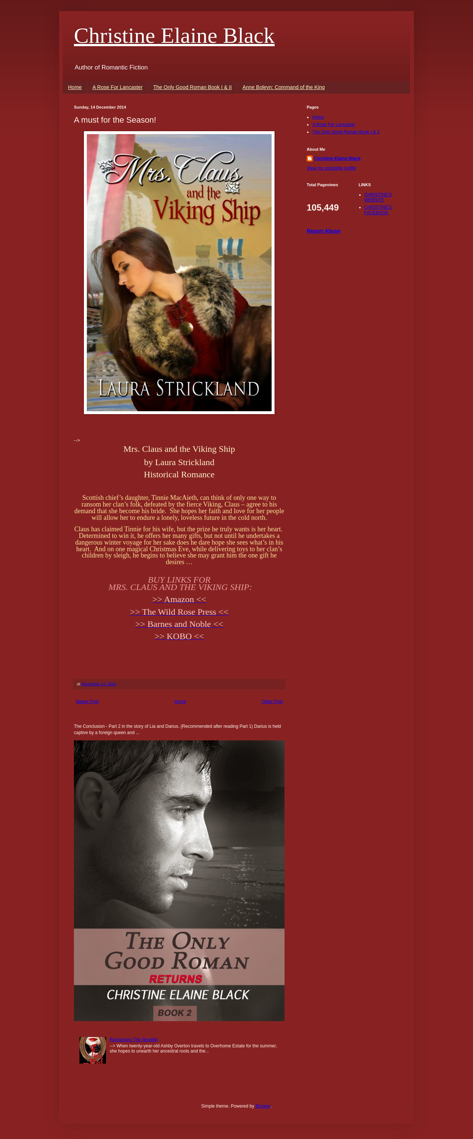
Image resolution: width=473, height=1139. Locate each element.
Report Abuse (323, 231)
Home (75, 87)
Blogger (262, 1106)
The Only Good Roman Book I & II (192, 87)
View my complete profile (331, 168)
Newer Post (87, 701)
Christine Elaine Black (174, 35)
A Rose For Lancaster (117, 87)
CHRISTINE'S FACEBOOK (378, 210)
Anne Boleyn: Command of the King (283, 87)
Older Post (272, 701)
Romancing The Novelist (134, 1039)
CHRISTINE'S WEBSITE (378, 197)
